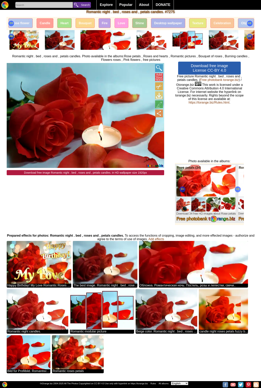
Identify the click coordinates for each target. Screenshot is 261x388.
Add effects (156, 239)
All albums (164, 383)
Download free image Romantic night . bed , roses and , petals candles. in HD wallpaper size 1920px (85, 172)
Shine (139, 23)
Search (85, 4)
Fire (104, 23)
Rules (153, 383)
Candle (45, 23)
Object (246, 23)
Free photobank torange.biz (219, 79)
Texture (198, 23)
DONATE (163, 5)
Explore (106, 5)
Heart (64, 23)
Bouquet (85, 23)
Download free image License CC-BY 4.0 (209, 68)
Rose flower (21, 23)
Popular (125, 5)
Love (121, 23)
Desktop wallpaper (168, 23)
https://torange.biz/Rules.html (209, 102)
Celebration (222, 23)
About (144, 5)
